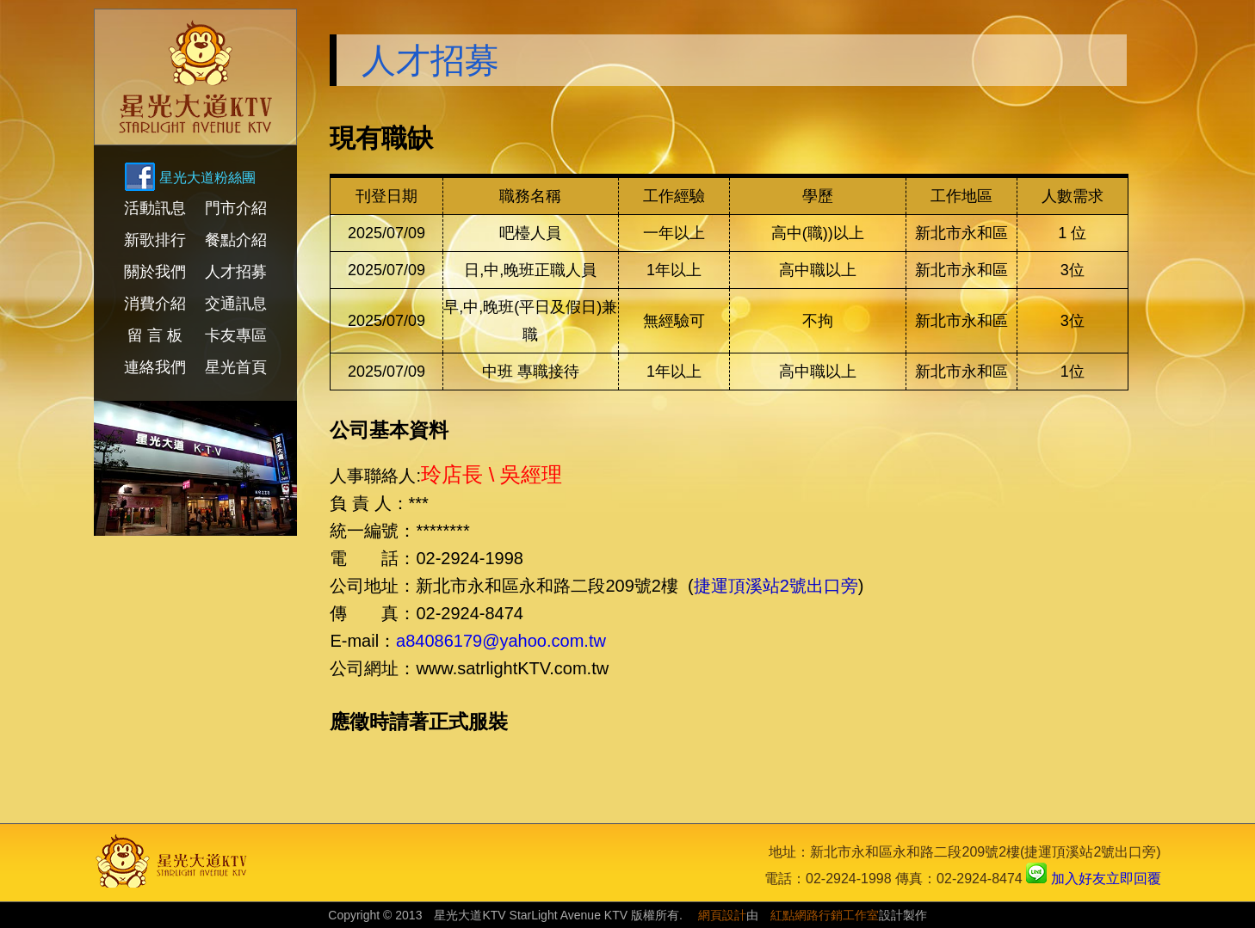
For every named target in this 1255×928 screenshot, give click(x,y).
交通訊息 (236, 303)
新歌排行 (155, 240)
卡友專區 (236, 335)
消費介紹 (155, 303)
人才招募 (236, 271)
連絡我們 (155, 367)
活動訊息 (155, 208)
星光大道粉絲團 (207, 177)
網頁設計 (722, 915)
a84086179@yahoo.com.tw (501, 640)
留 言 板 (154, 335)
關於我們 (155, 271)
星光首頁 (236, 367)
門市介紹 (236, 208)
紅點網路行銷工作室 (824, 915)
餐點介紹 (236, 240)
